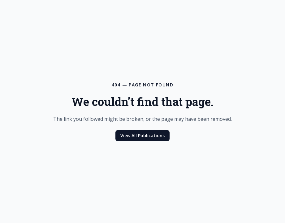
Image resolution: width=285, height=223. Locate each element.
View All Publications (142, 135)
